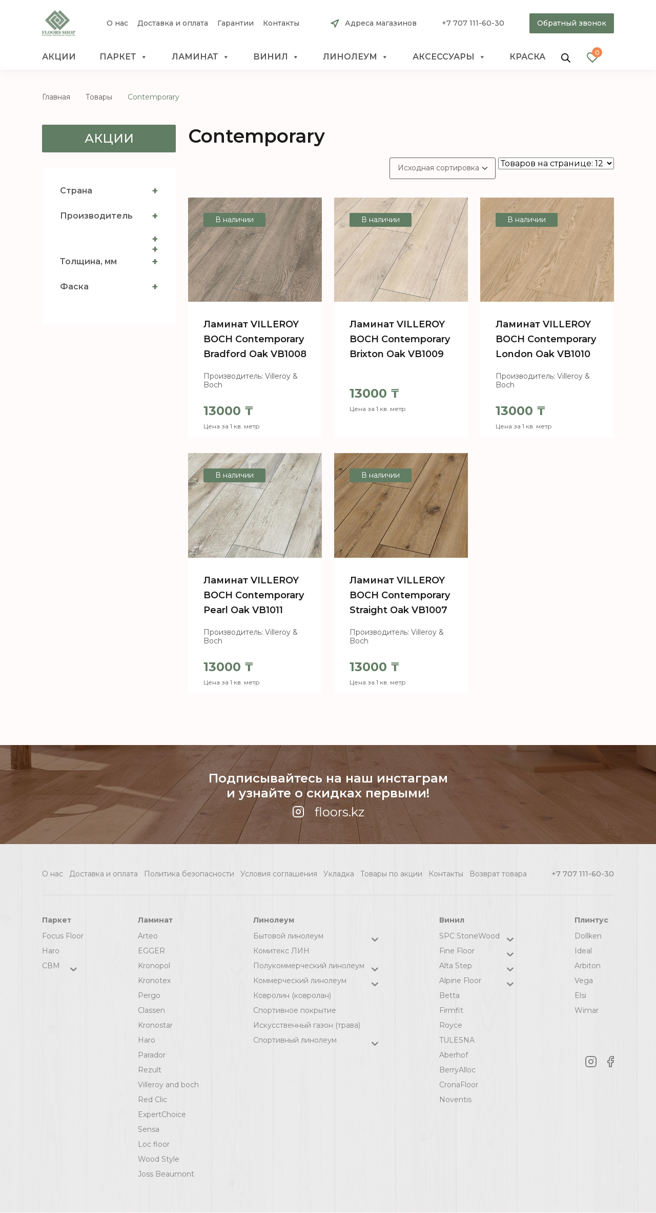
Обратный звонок (571, 23)
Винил (276, 57)
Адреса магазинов (381, 23)
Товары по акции (391, 873)
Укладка (338, 873)
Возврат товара (498, 873)
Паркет (123, 57)
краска (527, 57)
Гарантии (235, 23)
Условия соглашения (278, 873)
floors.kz (328, 812)
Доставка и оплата (172, 23)
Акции (59, 57)
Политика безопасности (189, 873)
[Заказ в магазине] (442, 168)
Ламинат (201, 57)
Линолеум (355, 57)
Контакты (281, 23)
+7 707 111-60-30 (473, 23)
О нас (117, 23)
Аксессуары (449, 57)
